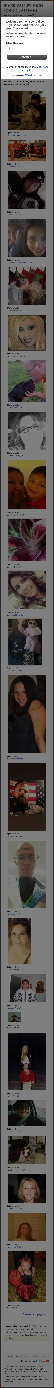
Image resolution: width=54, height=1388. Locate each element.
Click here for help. (34, 75)
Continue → (27, 57)
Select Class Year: (15, 43)
